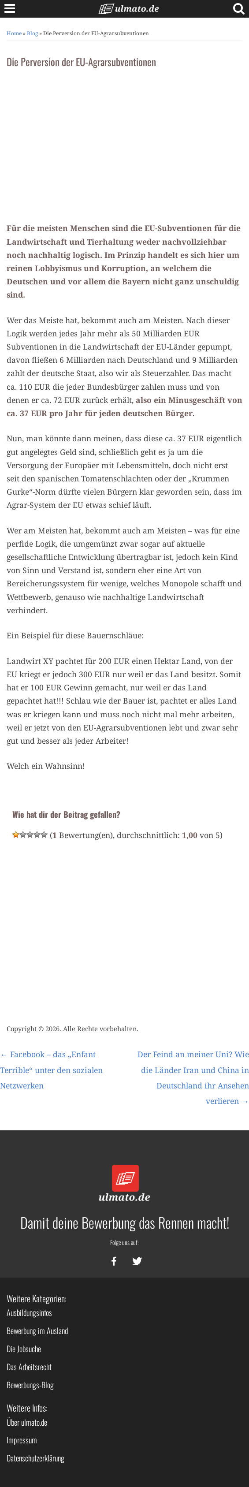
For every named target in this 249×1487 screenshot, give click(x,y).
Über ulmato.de (27, 1422)
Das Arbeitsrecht (29, 1366)
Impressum (22, 1440)
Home (14, 33)
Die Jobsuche (24, 1348)
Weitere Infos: (27, 1407)
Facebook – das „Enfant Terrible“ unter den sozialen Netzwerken (51, 1069)
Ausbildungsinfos (29, 1312)
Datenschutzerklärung (35, 1458)
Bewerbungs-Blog (30, 1384)
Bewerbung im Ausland (37, 1330)
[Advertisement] (124, 142)
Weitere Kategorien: (37, 1298)
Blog (32, 33)
